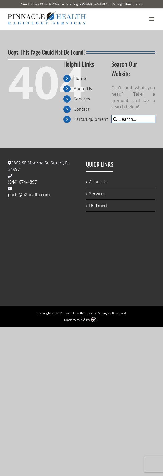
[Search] (115, 119)
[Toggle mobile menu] (152, 19)
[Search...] (133, 119)
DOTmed (98, 205)
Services (82, 99)
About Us (83, 89)
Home (80, 78)
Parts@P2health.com (127, 4)
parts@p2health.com (29, 195)
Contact (81, 109)
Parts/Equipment (91, 119)
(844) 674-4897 (93, 4)
